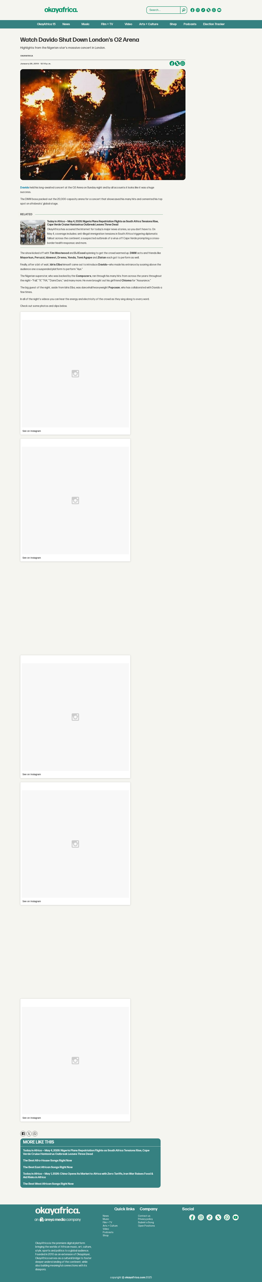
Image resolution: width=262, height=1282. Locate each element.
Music (86, 24)
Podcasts (190, 24)
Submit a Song (146, 1222)
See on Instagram (31, 431)
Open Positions (146, 1225)
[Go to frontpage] (61, 10)
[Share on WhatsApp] (182, 63)
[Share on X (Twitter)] (177, 63)
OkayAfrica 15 (46, 24)
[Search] (183, 10)
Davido (24, 187)
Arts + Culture (148, 24)
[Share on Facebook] (171, 63)
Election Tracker (214, 24)
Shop (173, 24)
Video (128, 24)
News (66, 24)
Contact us (144, 1215)
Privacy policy (145, 1219)
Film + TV (107, 24)
